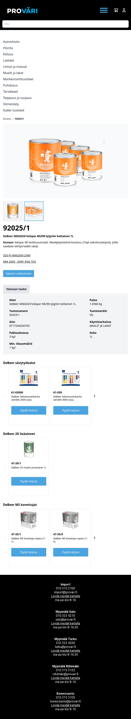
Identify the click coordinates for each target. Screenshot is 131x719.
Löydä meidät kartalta (65, 596)
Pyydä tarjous (29, 410)
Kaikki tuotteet (13, 110)
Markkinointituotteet (18, 79)
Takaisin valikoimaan (18, 273)
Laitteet (8, 60)
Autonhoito (11, 42)
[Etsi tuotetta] (65, 24)
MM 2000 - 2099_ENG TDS (19, 261)
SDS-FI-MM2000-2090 (17, 255)
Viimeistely (11, 104)
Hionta (8, 48)
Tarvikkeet (10, 91)
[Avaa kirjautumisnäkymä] (124, 10)
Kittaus (8, 54)
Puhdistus (10, 85)
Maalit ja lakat (13, 73)
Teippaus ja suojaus (17, 98)
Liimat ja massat (15, 66)
